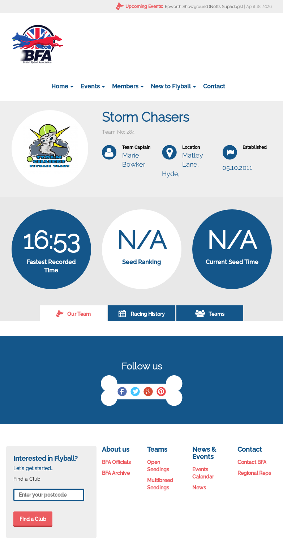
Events (93, 86)
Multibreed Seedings (160, 483)
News (199, 487)
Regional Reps (254, 473)
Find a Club (33, 519)
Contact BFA (251, 462)
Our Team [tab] (73, 313)
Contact (214, 86)
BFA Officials (116, 462)
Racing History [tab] (142, 313)
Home (62, 86)
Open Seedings (158, 465)
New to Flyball (173, 86)
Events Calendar (203, 473)
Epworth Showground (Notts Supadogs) (204, 6)
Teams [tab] (209, 313)
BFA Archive (116, 473)
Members (127, 86)
